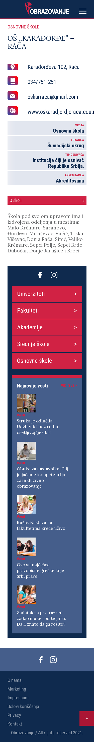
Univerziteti (31, 293)
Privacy (14, 715)
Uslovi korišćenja (23, 706)
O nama (15, 680)
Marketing (17, 689)
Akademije (30, 327)
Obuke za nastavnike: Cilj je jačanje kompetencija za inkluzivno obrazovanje (42, 477)
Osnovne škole (34, 360)
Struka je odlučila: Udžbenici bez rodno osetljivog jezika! (38, 426)
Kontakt (15, 724)
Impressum (18, 698)
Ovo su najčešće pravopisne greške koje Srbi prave (40, 570)
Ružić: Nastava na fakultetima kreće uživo (41, 525)
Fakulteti (28, 310)
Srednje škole (33, 344)
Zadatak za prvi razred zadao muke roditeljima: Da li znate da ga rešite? (41, 618)
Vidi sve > (69, 385)
